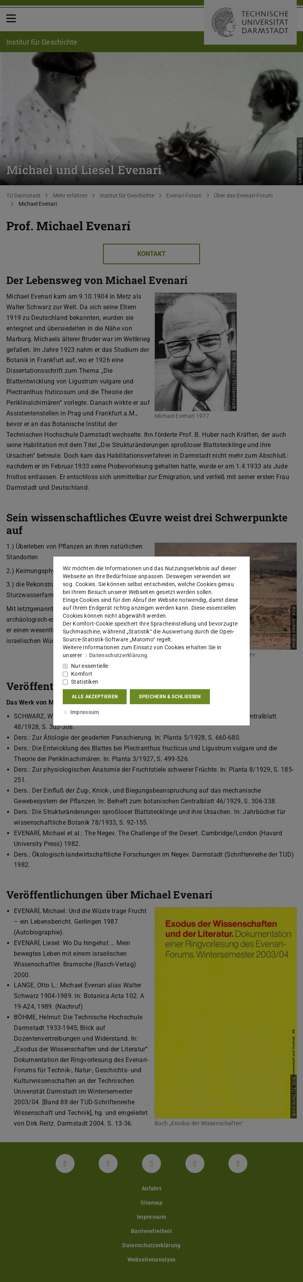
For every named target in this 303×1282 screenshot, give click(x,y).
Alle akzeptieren (95, 696)
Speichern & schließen (169, 696)
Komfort (81, 674)
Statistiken (84, 682)
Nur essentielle (89, 666)
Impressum (81, 712)
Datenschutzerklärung (115, 655)
